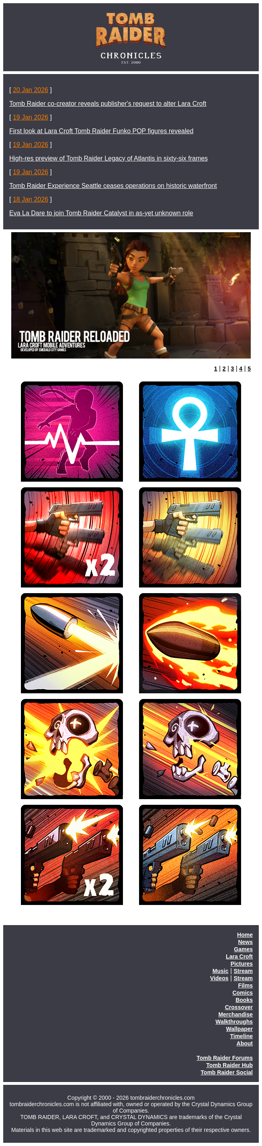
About (245, 1043)
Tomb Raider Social (227, 1072)
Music (221, 971)
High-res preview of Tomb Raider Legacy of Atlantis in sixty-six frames (108, 158)
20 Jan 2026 (30, 90)
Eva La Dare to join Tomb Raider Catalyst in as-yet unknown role (101, 213)
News (245, 942)
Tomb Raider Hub (229, 1065)
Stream (243, 971)
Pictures (242, 963)
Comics (242, 992)
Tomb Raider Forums (224, 1058)
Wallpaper (239, 1029)
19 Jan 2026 (30, 117)
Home (245, 935)
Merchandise (235, 1014)
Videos (219, 978)
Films (245, 985)
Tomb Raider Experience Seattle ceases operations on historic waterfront (113, 185)
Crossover (239, 1007)
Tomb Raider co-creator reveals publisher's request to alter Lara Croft (107, 103)
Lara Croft (239, 956)
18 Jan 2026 (30, 199)
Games (243, 949)
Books (244, 1000)
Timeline (241, 1036)
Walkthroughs (234, 1021)
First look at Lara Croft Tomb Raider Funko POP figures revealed (101, 131)
